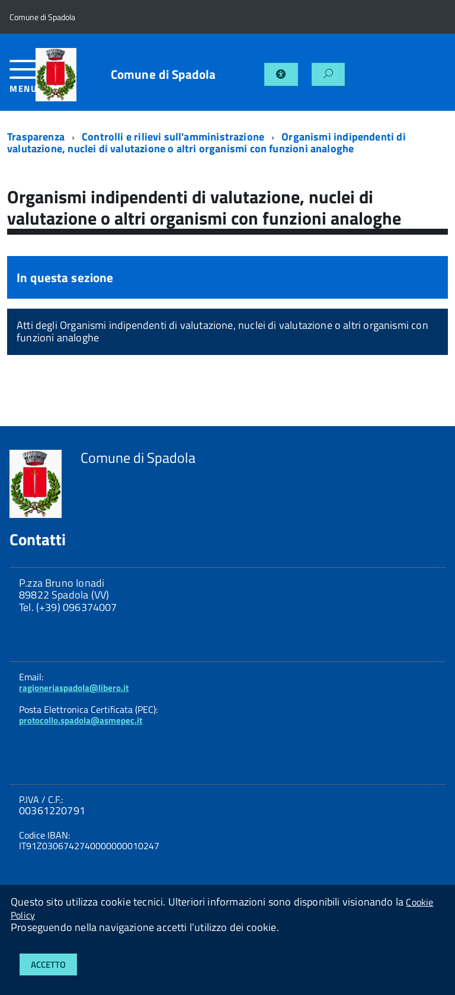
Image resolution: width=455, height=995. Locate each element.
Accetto (48, 964)
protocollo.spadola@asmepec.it (80, 720)
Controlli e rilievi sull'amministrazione (173, 137)
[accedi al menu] (22, 81)
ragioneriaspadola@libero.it (74, 688)
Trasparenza (36, 137)
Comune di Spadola (163, 74)
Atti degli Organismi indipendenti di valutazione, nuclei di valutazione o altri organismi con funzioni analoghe (222, 331)
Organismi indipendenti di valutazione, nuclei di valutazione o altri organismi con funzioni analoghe (206, 143)
